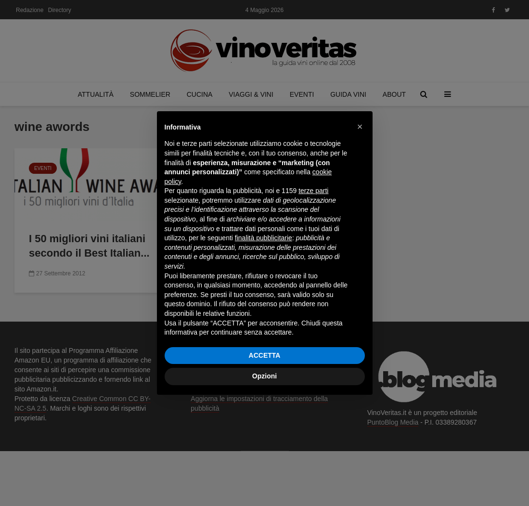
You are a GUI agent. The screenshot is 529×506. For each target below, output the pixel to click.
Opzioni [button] (264, 376)
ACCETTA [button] (265, 355)
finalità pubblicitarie (263, 238)
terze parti (313, 191)
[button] (360, 126)
